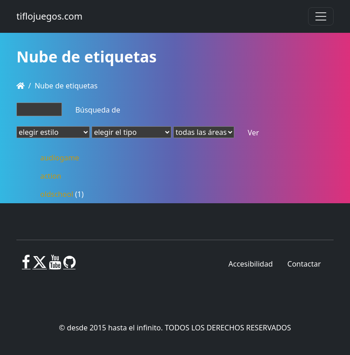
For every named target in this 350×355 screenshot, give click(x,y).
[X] (39, 266)
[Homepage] (20, 86)
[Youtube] (55, 266)
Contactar (304, 264)
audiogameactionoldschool (59, 176)
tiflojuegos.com (49, 16)
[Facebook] (26, 266)
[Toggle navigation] (321, 16)
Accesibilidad (250, 264)
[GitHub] (69, 266)
